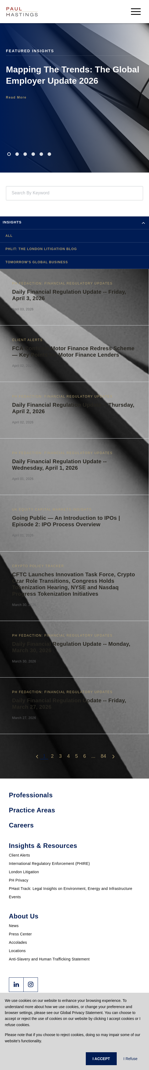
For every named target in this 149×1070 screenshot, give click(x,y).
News (14, 926)
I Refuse (130, 1059)
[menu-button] (136, 11)
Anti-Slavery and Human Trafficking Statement (49, 959)
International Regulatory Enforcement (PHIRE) (49, 863)
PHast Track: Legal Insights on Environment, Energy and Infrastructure (70, 888)
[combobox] (12, 193)
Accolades (18, 942)
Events (15, 897)
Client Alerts (19, 855)
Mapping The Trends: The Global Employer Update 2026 (72, 75)
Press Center (20, 934)
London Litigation (24, 872)
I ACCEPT (101, 1059)
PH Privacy (18, 880)
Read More (16, 97)
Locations (17, 951)
